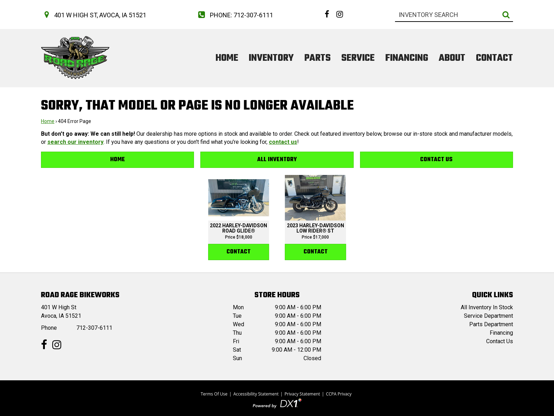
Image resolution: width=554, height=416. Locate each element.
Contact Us (436, 159)
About (452, 58)
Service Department (488, 315)
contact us (283, 142)
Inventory (271, 58)
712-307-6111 (94, 327)
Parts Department (491, 324)
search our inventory (75, 142)
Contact (494, 58)
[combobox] (454, 15)
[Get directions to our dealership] (93, 15)
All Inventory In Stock (487, 307)
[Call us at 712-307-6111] (234, 15)
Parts (317, 58)
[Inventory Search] (454, 15)
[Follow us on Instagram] (340, 14)
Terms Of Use (214, 394)
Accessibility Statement (255, 394)
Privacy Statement (302, 394)
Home (227, 58)
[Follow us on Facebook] (327, 14)
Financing (406, 58)
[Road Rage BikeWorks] (75, 58)
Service (358, 58)
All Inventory (277, 159)
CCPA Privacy (339, 394)
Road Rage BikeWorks (80, 295)
